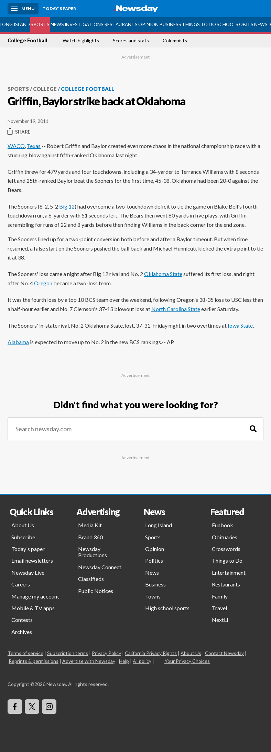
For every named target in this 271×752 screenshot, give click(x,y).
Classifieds (91, 578)
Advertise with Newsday (88, 661)
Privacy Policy (106, 653)
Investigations (84, 24)
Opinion (148, 24)
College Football (27, 40)
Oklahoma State (163, 274)
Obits (246, 24)
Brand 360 (90, 537)
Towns (153, 596)
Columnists (175, 40)
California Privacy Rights (151, 653)
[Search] (253, 429)
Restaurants (121, 24)
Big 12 (67, 206)
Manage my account (35, 596)
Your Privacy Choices (187, 661)
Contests (22, 619)
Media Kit (90, 525)
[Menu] (23, 8)
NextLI (220, 619)
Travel (219, 608)
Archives (21, 631)
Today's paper (28, 549)
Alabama (18, 342)
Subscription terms (67, 653)
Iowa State (240, 325)
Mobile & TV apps (33, 608)
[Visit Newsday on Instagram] (49, 706)
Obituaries (224, 537)
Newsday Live (27, 572)
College (45, 89)
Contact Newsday (224, 653)
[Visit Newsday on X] (32, 706)
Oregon (43, 283)
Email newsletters (32, 560)
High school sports (167, 608)
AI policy (142, 661)
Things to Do (199, 24)
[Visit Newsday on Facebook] (15, 706)
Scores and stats (131, 40)
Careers (20, 584)
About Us (22, 525)
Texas (34, 145)
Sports (40, 24)
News (57, 24)
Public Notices (95, 590)
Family (220, 596)
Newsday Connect (99, 567)
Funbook (222, 525)
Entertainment (229, 572)
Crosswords (226, 549)
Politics (154, 560)
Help (124, 661)
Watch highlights (81, 40)
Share (19, 131)
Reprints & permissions (33, 661)
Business (170, 24)
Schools (227, 24)
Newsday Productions (92, 552)
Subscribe (23, 537)
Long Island (15, 24)
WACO (16, 145)
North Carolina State (175, 309)
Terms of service (25, 653)
